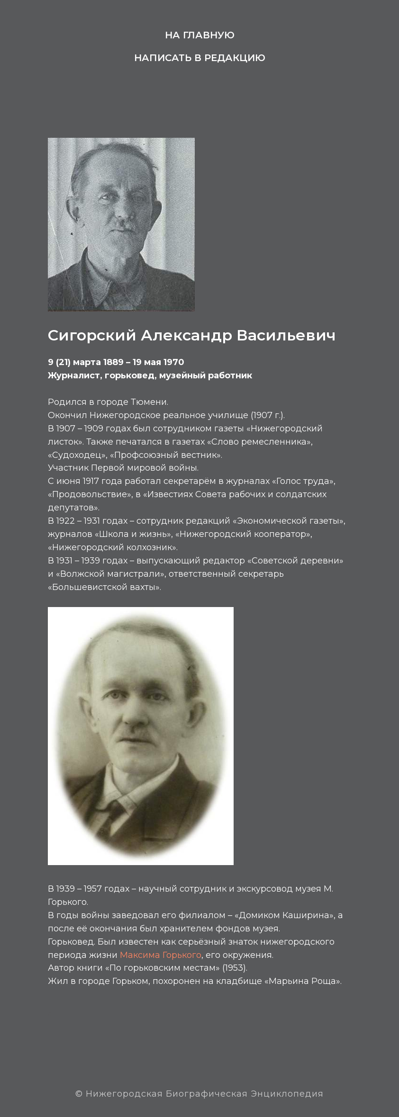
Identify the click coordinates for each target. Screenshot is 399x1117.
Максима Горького (160, 955)
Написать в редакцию (199, 57)
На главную (200, 35)
